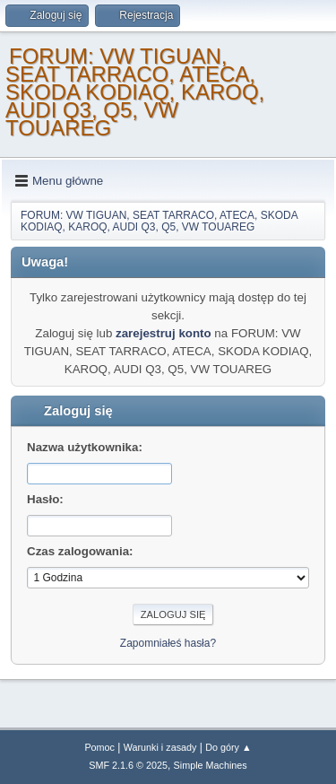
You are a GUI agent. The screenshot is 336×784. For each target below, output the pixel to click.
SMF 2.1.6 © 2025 (128, 765)
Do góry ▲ (228, 747)
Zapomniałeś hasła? (168, 643)
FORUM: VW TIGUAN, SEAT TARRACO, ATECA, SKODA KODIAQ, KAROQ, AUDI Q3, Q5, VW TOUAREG (134, 92)
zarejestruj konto (163, 333)
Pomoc (99, 747)
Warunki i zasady (160, 747)
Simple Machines (210, 765)
